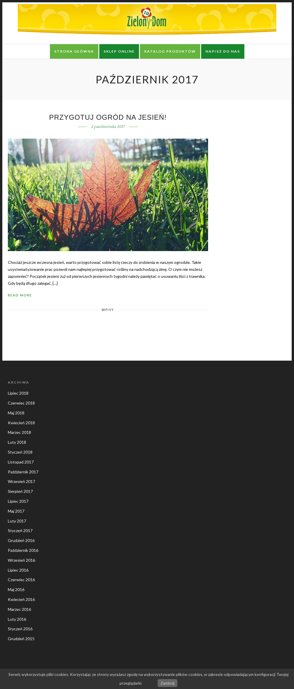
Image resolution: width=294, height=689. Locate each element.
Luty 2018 (17, 442)
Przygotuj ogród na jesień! (108, 117)
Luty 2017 (17, 520)
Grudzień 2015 (21, 638)
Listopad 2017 (21, 461)
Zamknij (167, 683)
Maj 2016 (16, 589)
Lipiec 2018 (18, 393)
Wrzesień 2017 (21, 481)
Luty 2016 (17, 619)
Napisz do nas (222, 51)
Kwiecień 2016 (21, 599)
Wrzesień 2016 (21, 560)
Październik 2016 (23, 550)
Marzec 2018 (19, 432)
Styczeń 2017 (20, 530)
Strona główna (74, 51)
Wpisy (108, 310)
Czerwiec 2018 (21, 402)
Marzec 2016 (19, 609)
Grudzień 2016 (21, 540)
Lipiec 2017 (18, 501)
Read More (20, 295)
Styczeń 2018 (20, 452)
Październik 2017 (23, 471)
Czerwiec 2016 (21, 579)
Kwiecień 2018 (21, 422)
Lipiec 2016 (18, 570)
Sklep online (119, 51)
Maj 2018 (16, 412)
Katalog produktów (170, 51)
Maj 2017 (16, 511)
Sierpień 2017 (20, 491)
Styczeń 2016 (20, 628)
